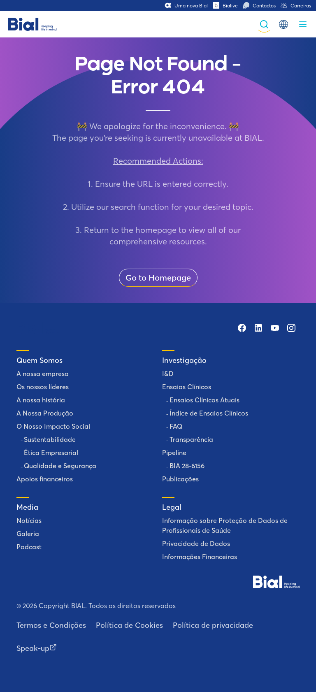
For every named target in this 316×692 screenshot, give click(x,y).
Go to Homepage (158, 277)
